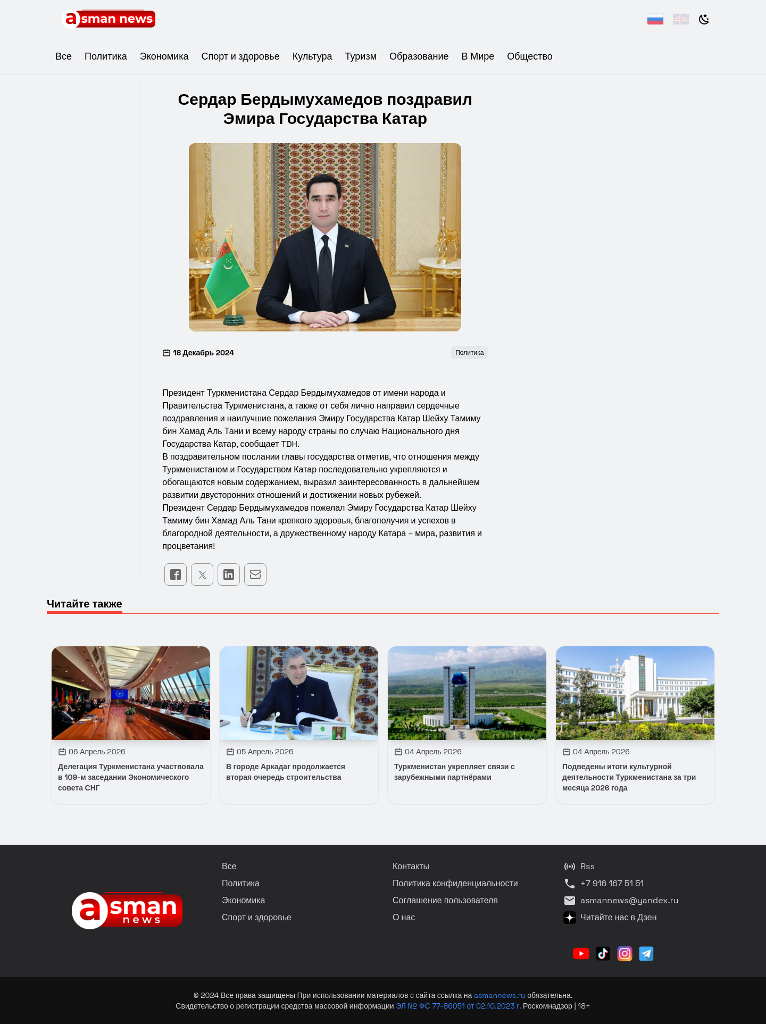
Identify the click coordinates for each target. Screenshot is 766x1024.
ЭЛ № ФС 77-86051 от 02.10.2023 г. (459, 1006)
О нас (404, 917)
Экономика (164, 56)
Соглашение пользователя (445, 900)
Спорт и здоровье (240, 56)
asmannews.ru (500, 995)
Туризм (361, 56)
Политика (106, 56)
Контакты (411, 866)
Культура (312, 56)
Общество (530, 56)
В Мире (478, 56)
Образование (419, 56)
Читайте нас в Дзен (609, 917)
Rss (579, 866)
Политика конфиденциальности (455, 883)
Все (63, 56)
